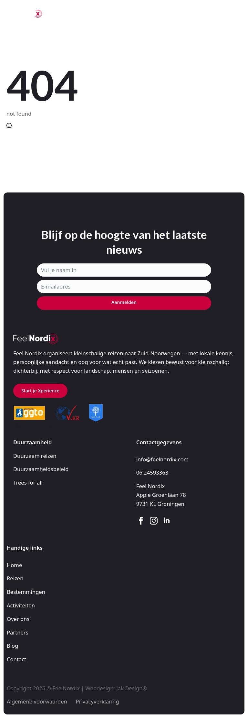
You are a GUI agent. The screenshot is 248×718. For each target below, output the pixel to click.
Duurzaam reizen (35, 455)
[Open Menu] (236, 14)
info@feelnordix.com (162, 459)
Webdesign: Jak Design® (116, 688)
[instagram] (153, 520)
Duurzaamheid (32, 442)
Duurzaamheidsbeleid (40, 469)
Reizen (15, 578)
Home (14, 565)
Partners (17, 632)
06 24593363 (152, 472)
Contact (16, 659)
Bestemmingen (26, 591)
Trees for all (28, 482)
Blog (12, 645)
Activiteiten (21, 605)
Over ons (18, 619)
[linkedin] (166, 520)
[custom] (17, 425)
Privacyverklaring (97, 701)
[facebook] (140, 520)
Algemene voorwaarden (37, 701)
